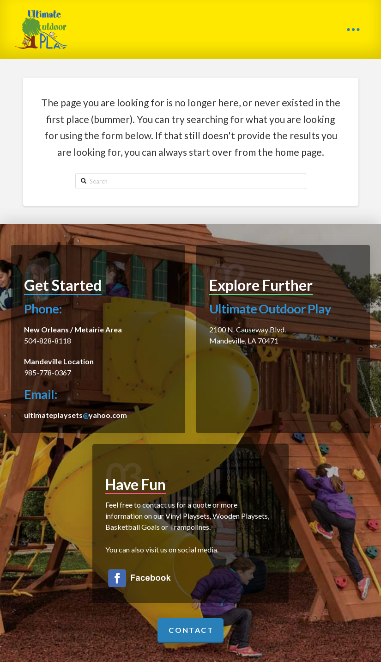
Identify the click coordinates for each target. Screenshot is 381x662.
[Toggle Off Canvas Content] (353, 30)
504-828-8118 (47, 340)
